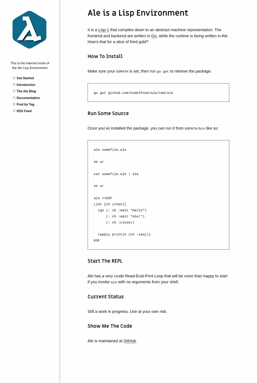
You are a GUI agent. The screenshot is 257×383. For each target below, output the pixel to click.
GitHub (130, 339)
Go (154, 36)
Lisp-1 (103, 30)
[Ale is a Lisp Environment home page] (30, 49)
